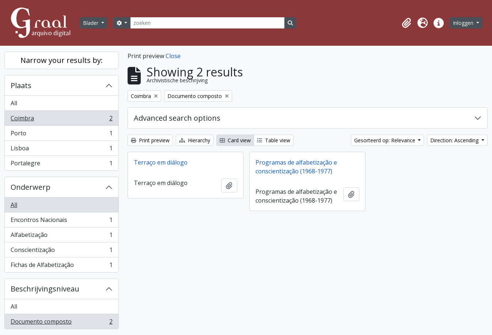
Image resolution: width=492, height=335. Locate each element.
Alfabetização (61, 236)
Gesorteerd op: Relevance (385, 140)
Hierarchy (194, 140)
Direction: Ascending (455, 140)
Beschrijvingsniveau (45, 289)
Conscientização (61, 251)
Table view (273, 140)
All (14, 103)
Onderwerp (30, 187)
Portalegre (61, 164)
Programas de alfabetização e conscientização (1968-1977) (296, 166)
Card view (235, 140)
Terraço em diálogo (161, 162)
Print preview (150, 140)
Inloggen (464, 22)
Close (173, 56)
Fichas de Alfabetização (61, 266)
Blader (91, 22)
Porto (61, 135)
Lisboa (61, 150)
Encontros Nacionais (61, 221)
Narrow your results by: (61, 60)
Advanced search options (177, 118)
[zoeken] (207, 23)
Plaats (21, 85)
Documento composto (61, 323)
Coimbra (61, 120)
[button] (406, 23)
